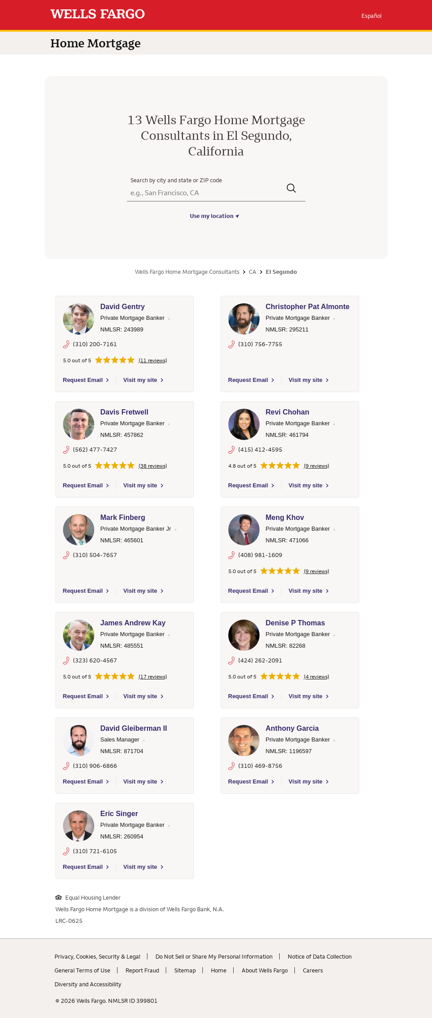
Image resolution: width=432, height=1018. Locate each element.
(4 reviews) (316, 676)
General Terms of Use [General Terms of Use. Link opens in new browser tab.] (82, 970)
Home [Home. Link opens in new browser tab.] (218, 970)
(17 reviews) (152, 676)
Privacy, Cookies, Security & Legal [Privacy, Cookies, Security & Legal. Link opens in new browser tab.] (97, 956)
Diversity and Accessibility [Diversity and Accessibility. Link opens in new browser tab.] (88, 984)
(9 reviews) (316, 466)
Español (371, 15)
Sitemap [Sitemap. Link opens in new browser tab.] (185, 970)
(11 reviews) (152, 360)
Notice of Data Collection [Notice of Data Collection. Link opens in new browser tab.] (320, 956)
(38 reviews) (152, 466)
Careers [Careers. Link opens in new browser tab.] (313, 970)
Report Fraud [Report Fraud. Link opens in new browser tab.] (142, 970)
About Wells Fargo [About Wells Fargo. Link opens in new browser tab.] (265, 970)
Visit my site (140, 380)
